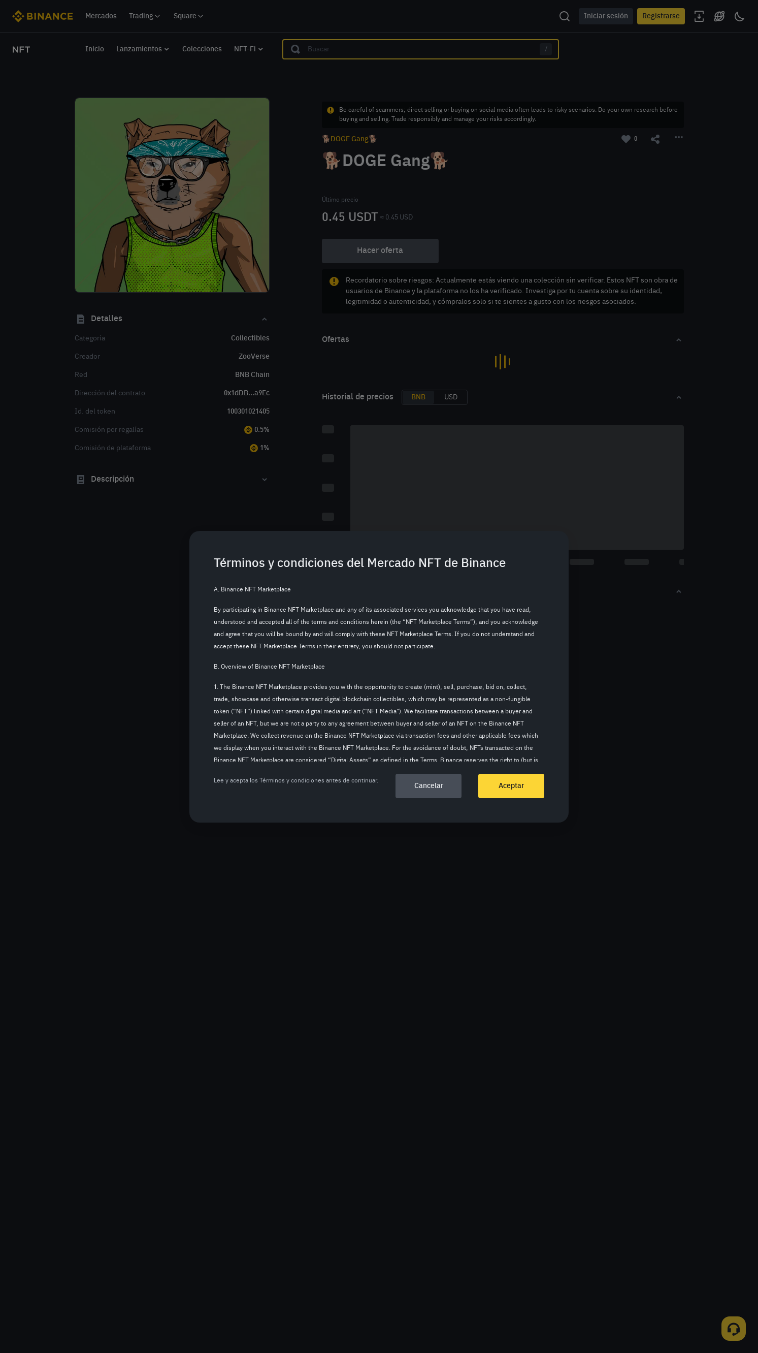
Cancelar (428, 786)
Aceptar (511, 786)
